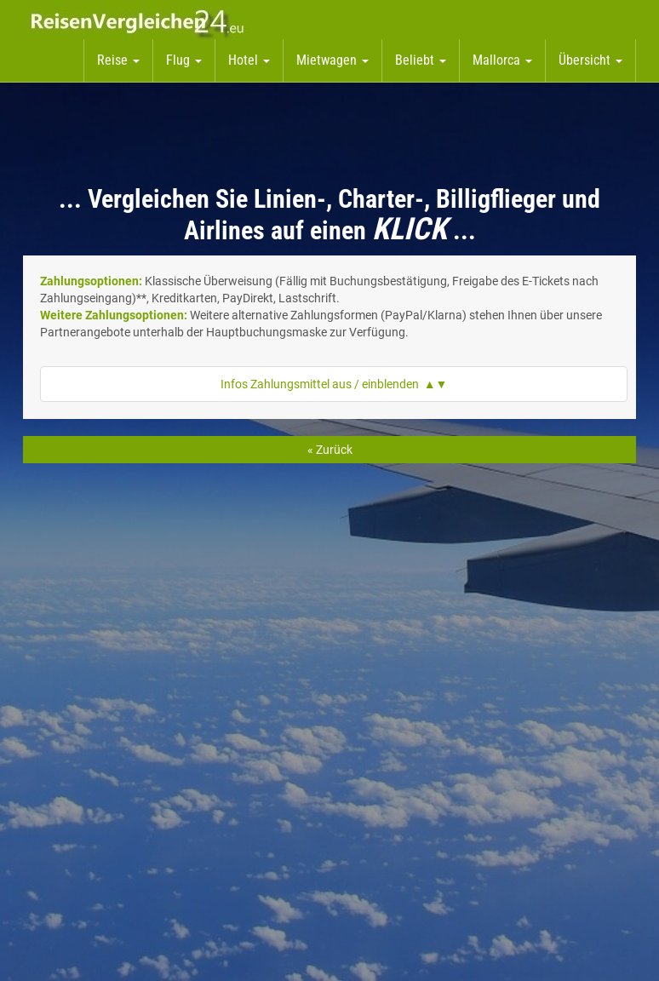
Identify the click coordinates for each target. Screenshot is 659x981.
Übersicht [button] (590, 60)
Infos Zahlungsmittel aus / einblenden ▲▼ (334, 384)
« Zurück (329, 449)
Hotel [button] (249, 60)
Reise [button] (118, 60)
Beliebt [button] (420, 60)
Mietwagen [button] (332, 60)
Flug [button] (184, 60)
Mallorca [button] (502, 60)
